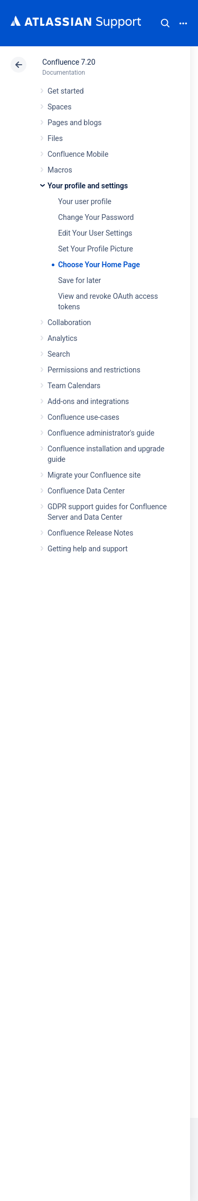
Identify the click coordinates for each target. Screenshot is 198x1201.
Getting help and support (88, 548)
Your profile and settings (88, 185)
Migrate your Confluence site (94, 475)
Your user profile (84, 201)
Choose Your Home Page (99, 264)
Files (55, 138)
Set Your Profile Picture (95, 249)
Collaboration (69, 322)
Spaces (59, 107)
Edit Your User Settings (95, 233)
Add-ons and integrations (88, 401)
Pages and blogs (74, 122)
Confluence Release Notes (90, 533)
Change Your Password (96, 217)
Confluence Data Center (86, 491)
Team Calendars (74, 385)
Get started (66, 91)
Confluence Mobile (78, 154)
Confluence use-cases (83, 417)
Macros (60, 170)
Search (165, 23)
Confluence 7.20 (68, 62)
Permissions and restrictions (94, 370)
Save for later (79, 280)
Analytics (62, 338)
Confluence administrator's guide (101, 433)
